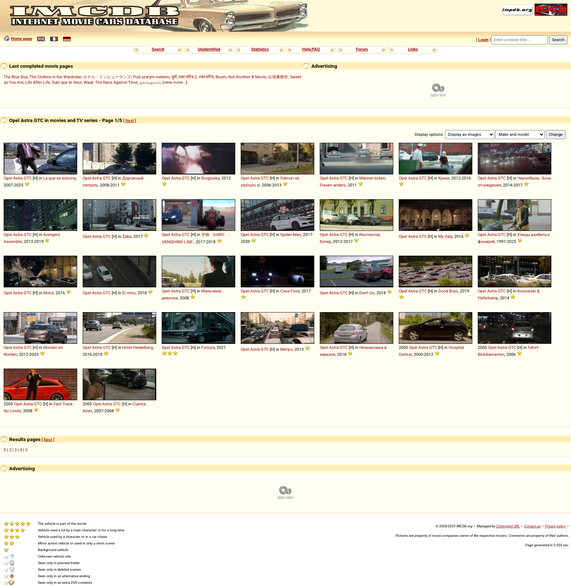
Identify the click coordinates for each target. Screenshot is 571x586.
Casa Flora (290, 291)
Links (413, 49)
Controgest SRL (508, 526)
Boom (221, 76)
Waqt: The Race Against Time (111, 82)
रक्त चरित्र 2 (187, 76)
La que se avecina (59, 178)
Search (157, 49)
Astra (18, 178)
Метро (286, 349)
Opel (8, 178)
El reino (129, 292)
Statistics (260, 49)
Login (483, 39)
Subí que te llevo (67, 82)
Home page (21, 38)
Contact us (532, 526)
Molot (48, 292)
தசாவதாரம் (150, 82)
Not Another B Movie (247, 76)
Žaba (126, 236)
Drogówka (210, 178)
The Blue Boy (16, 76)
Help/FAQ (311, 49)
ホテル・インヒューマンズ (107, 76)
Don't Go (367, 292)
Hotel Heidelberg (137, 347)
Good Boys (448, 291)
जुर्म (174, 76)
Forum (362, 49)
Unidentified (209, 49)
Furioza (208, 347)
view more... (175, 82)
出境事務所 (278, 76)
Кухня (444, 178)
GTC (28, 178)
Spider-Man (291, 234)
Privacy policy (555, 526)
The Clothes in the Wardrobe (55, 76)
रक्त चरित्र (206, 76)
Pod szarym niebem (151, 76)
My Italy (445, 236)
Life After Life (37, 82)
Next (129, 120)
